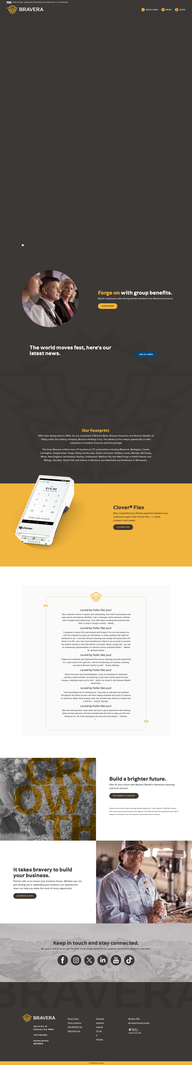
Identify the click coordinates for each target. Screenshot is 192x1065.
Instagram (100, 1023)
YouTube (99, 1039)
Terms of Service (74, 1023)
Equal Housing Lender (139, 1023)
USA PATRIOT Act (75, 1027)
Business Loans (25, 895)
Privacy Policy (73, 1018)
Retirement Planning (124, 795)
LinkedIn (99, 1027)
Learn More (107, 306)
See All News (146, 354)
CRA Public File (74, 1031)
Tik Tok (99, 1031)
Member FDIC (134, 1018)
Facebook (100, 1018)
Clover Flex (123, 527)
